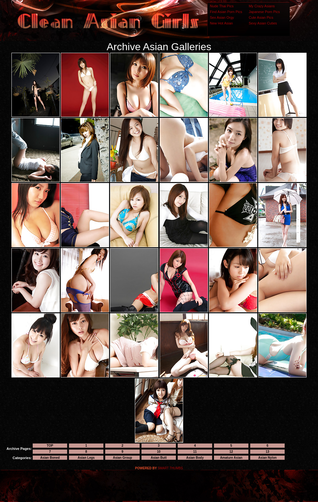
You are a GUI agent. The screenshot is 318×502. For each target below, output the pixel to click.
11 (195, 451)
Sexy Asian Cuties (263, 23)
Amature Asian (231, 457)
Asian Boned (49, 457)
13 (267, 451)
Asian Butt (159, 457)
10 (158, 451)
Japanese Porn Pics (264, 12)
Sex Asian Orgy (222, 17)
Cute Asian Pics (261, 17)
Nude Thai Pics (221, 6)
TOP (50, 445)
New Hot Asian (221, 23)
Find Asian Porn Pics (226, 12)
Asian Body (195, 457)
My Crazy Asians (262, 6)
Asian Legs (86, 457)
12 (231, 451)
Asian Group (122, 457)
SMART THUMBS (170, 468)
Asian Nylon (267, 457)
